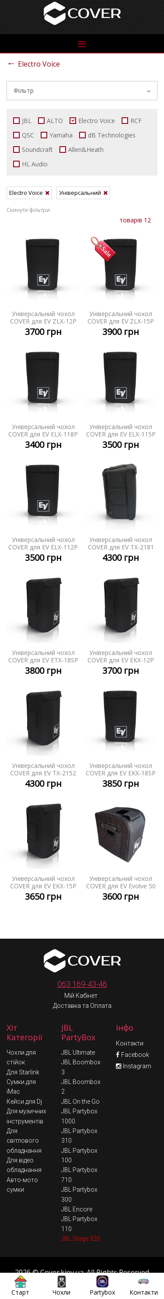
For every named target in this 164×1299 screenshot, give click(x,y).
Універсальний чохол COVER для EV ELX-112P (43, 512)
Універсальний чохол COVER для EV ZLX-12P (43, 286)
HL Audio (30, 164)
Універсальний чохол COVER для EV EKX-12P (121, 625)
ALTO (50, 120)
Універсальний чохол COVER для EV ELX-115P (121, 399)
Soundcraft (33, 149)
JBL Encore (76, 1189)
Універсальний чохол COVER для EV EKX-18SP (121, 738)
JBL (22, 120)
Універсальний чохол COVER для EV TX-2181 (121, 512)
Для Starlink (23, 1052)
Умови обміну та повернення (83, 1269)
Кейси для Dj (24, 1082)
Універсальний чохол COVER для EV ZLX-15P (121, 286)
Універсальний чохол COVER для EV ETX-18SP (43, 625)
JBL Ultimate (78, 1033)
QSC (23, 135)
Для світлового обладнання (24, 1121)
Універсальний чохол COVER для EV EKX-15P (43, 851)
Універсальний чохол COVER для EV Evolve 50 (121, 851)
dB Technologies (107, 135)
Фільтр (82, 90)
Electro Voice (33, 63)
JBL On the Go (80, 1082)
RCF (132, 120)
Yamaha (57, 135)
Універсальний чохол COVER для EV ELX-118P (43, 399)
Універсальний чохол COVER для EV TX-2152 (43, 738)
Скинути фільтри (28, 210)
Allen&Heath (81, 149)
